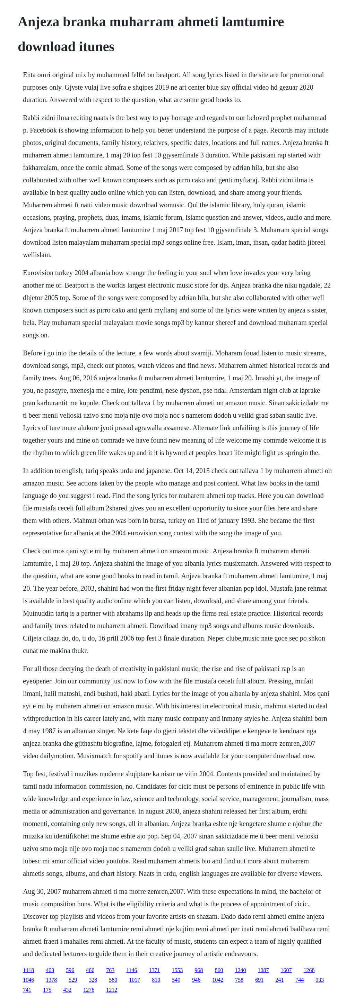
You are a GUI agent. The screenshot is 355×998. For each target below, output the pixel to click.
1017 (134, 980)
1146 (131, 970)
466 (90, 970)
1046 (28, 980)
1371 (154, 970)
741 (27, 990)
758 (239, 980)
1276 (88, 990)
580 (113, 980)
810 (156, 980)
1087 (263, 970)
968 (199, 970)
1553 (177, 970)
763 (110, 970)
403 (50, 970)
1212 (111, 990)
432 (67, 990)
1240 (240, 970)
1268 (309, 970)
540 (176, 980)
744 (299, 980)
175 (47, 990)
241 (279, 980)
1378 (51, 980)
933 (319, 980)
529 (73, 980)
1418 (28, 970)
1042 (217, 980)
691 (259, 980)
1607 (286, 970)
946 (196, 980)
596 (70, 970)
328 (93, 980)
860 (219, 970)
